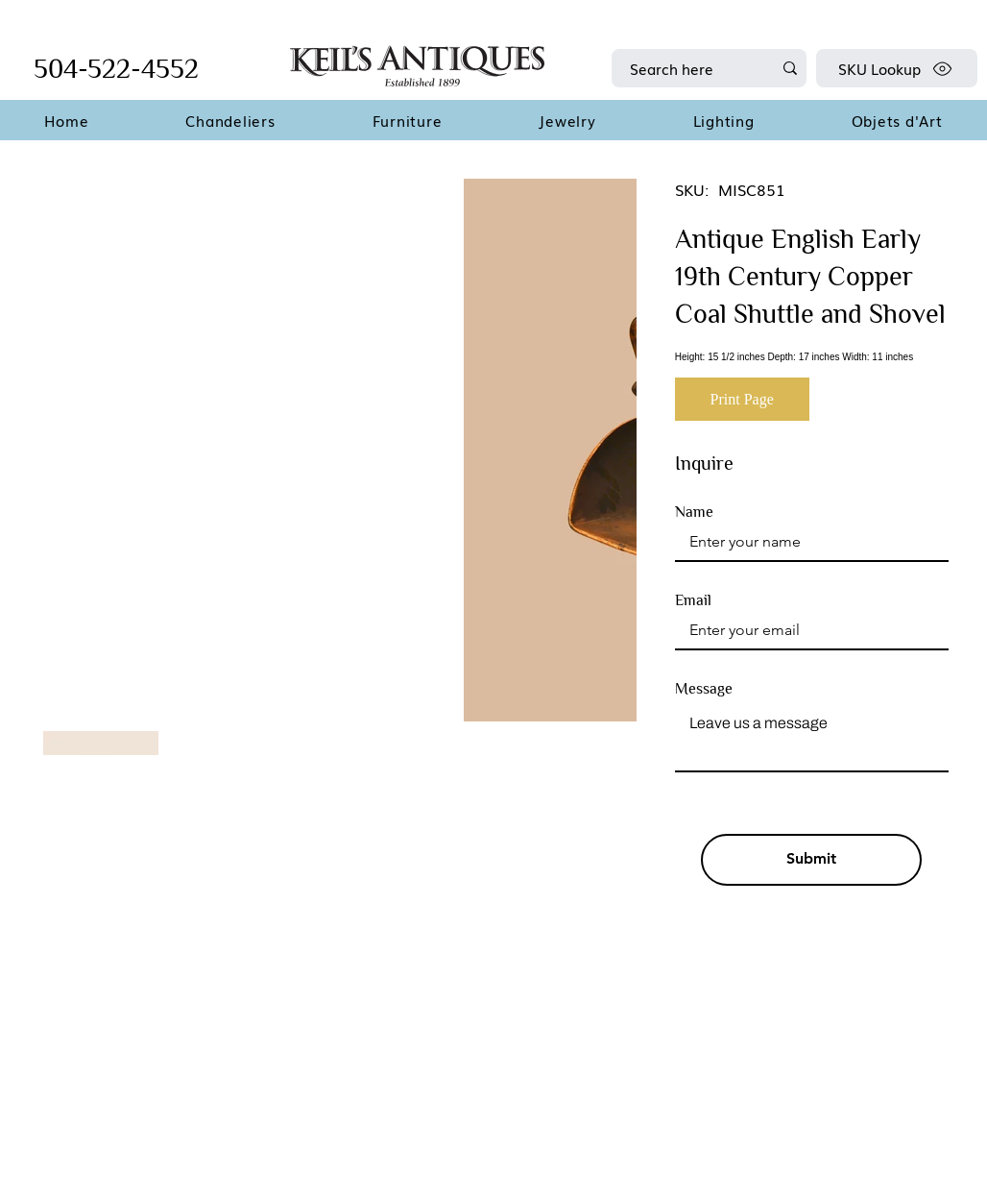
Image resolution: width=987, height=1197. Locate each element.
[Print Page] (742, 399)
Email (693, 600)
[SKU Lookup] (896, 68)
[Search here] (686, 68)
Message (704, 688)
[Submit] (811, 860)
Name (694, 512)
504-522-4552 (116, 69)
